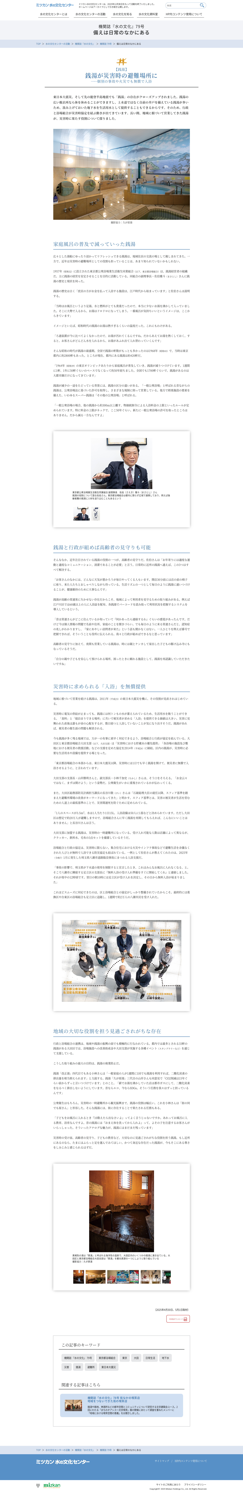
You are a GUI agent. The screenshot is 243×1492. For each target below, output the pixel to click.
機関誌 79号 (106, 43)
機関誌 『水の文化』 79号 (78, 1358)
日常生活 (150, 1358)
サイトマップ (162, 1461)
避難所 (91, 1367)
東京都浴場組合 (107, 1358)
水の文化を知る (122, 14)
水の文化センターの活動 (90, 14)
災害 (66, 1367)
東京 (124, 1358)
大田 (136, 1358)
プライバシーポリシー (195, 1484)
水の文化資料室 (148, 14)
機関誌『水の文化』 (85, 43)
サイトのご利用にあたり (168, 1484)
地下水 (165, 1358)
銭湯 (78, 1367)
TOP (38, 43)
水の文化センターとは (53, 14)
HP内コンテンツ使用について (184, 14)
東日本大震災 (108, 1367)
